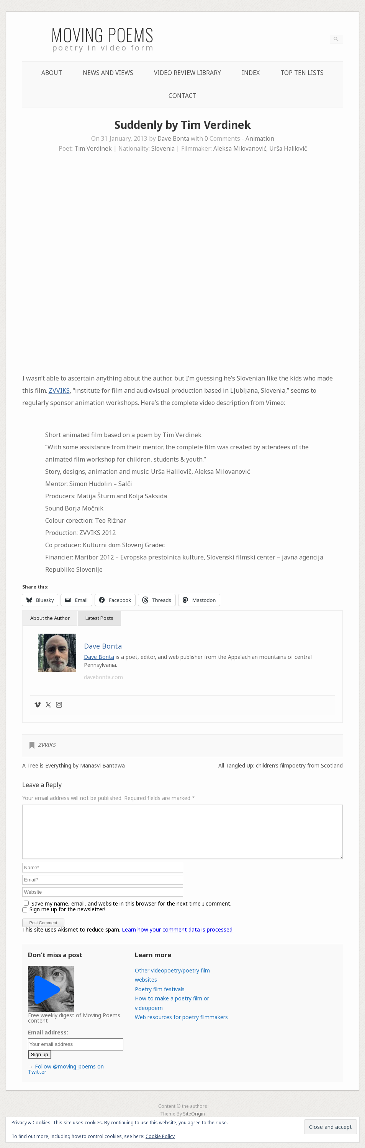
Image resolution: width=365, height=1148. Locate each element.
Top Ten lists (302, 73)
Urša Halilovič (288, 149)
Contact (182, 96)
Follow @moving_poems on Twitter (66, 1078)
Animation (260, 139)
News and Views (108, 73)
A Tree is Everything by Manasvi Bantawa (73, 765)
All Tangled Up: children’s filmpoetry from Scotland (280, 765)
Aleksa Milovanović (239, 149)
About (51, 73)
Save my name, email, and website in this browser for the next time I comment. (131, 912)
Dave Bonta (173, 139)
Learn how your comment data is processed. (178, 938)
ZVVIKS (59, 390)
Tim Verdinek (93, 149)
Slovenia (163, 149)
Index (251, 73)
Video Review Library (187, 73)
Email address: (48, 1041)
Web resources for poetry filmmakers (181, 1026)
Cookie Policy (160, 1136)
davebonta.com (103, 677)
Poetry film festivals (160, 998)
